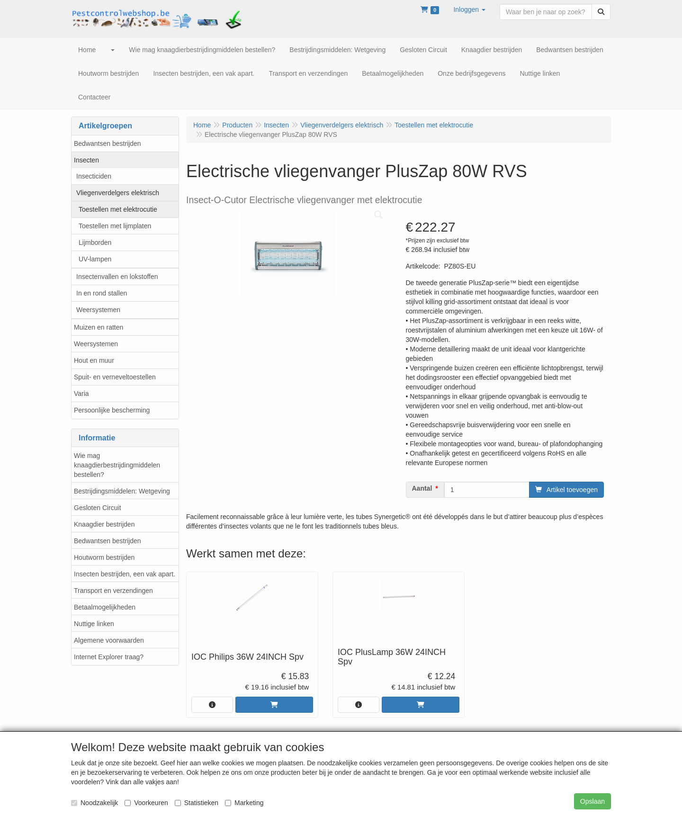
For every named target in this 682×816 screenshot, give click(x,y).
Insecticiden (93, 176)
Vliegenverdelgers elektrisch (117, 193)
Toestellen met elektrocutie (118, 209)
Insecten (86, 160)
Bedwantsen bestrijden (107, 143)
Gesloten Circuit (97, 507)
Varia (81, 393)
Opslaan (592, 801)
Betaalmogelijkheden (104, 607)
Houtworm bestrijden (104, 557)
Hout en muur (94, 360)
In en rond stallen (101, 293)
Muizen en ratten (98, 327)
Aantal (422, 488)
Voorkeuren (146, 803)
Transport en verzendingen (113, 590)
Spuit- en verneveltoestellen (115, 377)
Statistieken (196, 803)
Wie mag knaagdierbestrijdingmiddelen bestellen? (117, 465)
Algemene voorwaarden (109, 640)
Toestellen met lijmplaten (115, 226)
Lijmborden (95, 242)
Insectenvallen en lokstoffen (117, 276)
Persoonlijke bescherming (112, 410)
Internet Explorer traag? (109, 657)
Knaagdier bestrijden (104, 524)
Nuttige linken (94, 624)
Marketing (244, 803)
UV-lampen (95, 259)
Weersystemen (98, 310)
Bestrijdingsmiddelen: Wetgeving (122, 491)
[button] (469, 9)
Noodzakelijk (94, 803)
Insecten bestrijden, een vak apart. (124, 574)
